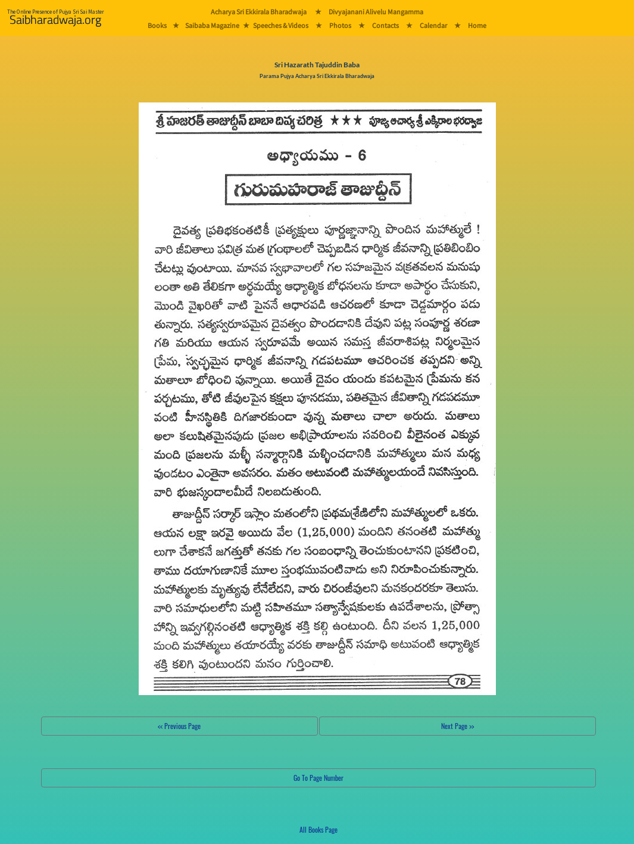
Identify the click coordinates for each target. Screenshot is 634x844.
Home (477, 25)
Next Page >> (457, 726)
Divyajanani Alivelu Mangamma (376, 11)
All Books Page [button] (318, 829)
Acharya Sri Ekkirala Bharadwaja (259, 11)
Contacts (385, 25)
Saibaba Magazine (212, 25)
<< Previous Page (179, 726)
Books (157, 25)
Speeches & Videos (280, 25)
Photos (340, 25)
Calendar (433, 25)
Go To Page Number (318, 778)
